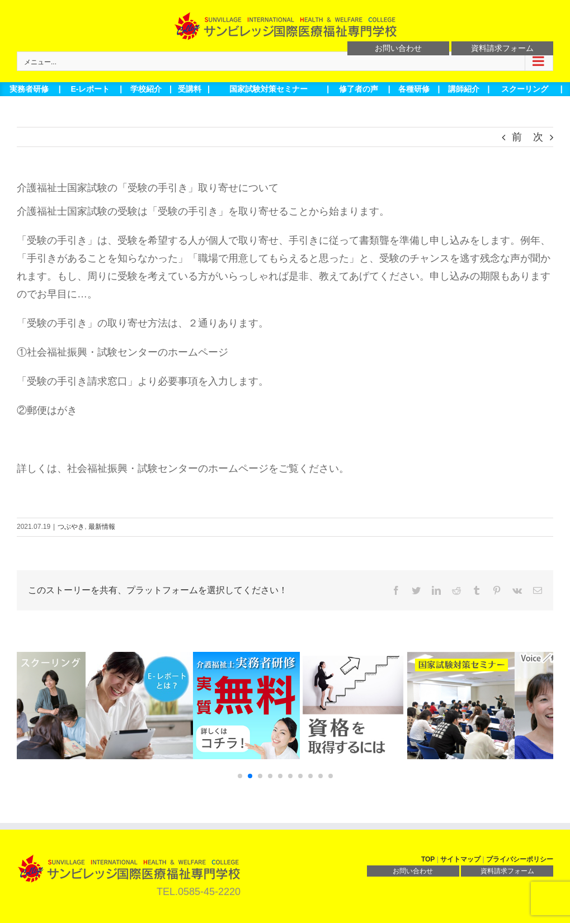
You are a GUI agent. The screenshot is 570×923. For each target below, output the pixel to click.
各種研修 (414, 88)
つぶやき (71, 527)
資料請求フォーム (502, 48)
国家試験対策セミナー (268, 88)
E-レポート (90, 88)
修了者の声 (358, 88)
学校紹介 (146, 88)
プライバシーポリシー (519, 859)
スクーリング (524, 88)
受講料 (189, 88)
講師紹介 (463, 88)
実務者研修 (29, 88)
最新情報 (101, 527)
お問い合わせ (398, 48)
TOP (428, 859)
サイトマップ (460, 859)
